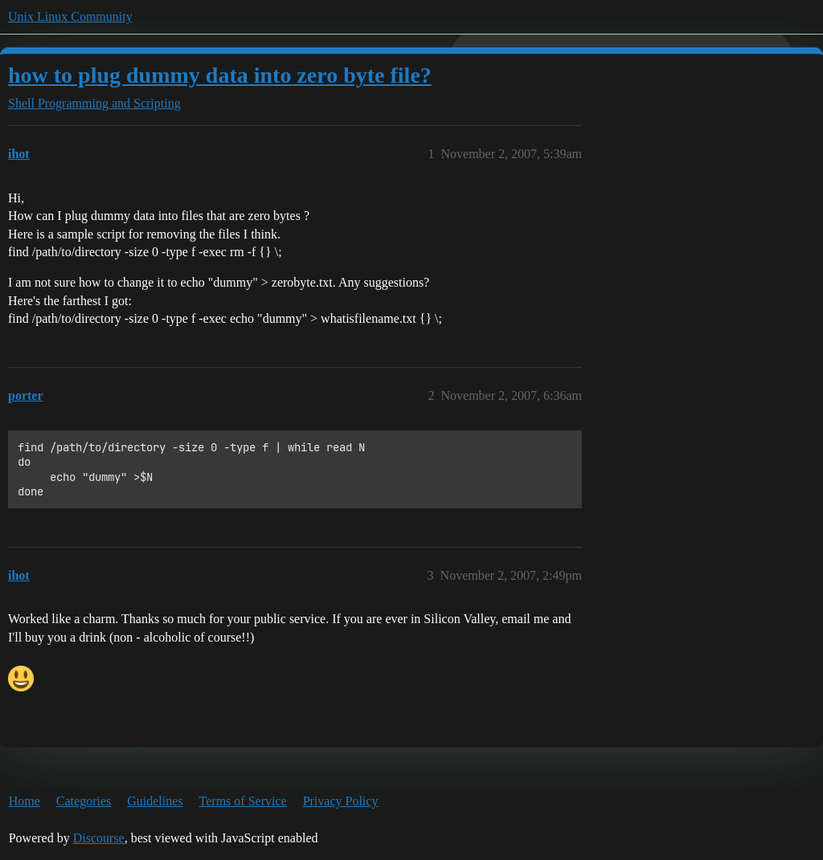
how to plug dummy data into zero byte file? (220, 75)
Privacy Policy (341, 801)
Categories (83, 801)
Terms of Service (243, 801)
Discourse (99, 838)
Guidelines (154, 801)
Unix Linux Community (70, 16)
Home (24, 801)
